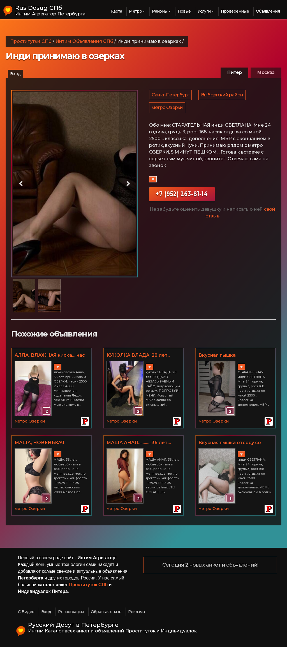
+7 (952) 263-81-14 (182, 197)
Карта (116, 11)
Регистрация (71, 611)
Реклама (136, 611)
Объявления (268, 11)
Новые (184, 11)
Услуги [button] (204, 11)
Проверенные (235, 11)
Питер (234, 72)
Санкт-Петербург (170, 95)
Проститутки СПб (31, 41)
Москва (265, 72)
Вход (15, 73)
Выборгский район (223, 95)
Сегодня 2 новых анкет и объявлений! (210, 565)
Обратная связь (106, 611)
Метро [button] (135, 11)
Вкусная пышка (217, 355)
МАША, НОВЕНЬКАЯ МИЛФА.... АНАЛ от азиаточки (51, 443)
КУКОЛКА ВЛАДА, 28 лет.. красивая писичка (138, 356)
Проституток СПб (88, 584)
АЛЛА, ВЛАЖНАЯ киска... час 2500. (50, 356)
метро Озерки (167, 110)
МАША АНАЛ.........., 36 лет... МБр (139, 443)
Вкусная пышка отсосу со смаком (229, 443)
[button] (20, 184)
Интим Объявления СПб (84, 41)
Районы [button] (159, 11)
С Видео (26, 611)
